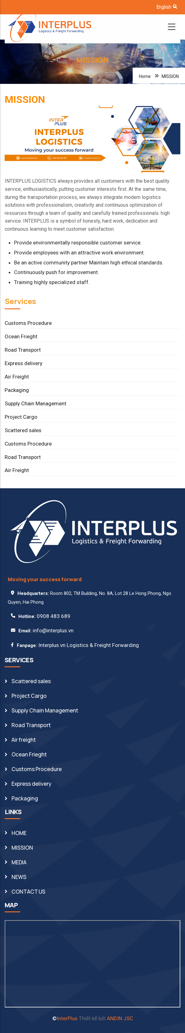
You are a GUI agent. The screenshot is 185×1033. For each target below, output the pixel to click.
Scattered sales (23, 430)
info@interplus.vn (53, 630)
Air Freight (17, 377)
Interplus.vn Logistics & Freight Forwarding (88, 645)
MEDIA (19, 862)
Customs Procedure (28, 323)
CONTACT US (28, 891)
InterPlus (67, 1018)
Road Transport (23, 350)
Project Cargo (21, 417)
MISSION (22, 847)
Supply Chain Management (35, 403)
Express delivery (23, 363)
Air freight (24, 739)
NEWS (19, 877)
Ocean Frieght (21, 336)
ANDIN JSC (120, 1018)
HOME (19, 833)
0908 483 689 (53, 616)
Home (145, 76)
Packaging (17, 390)
